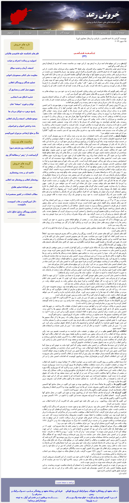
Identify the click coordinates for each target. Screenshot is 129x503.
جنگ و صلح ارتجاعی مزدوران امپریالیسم (22, 133)
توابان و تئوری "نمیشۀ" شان (22, 104)
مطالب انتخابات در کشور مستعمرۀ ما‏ (22, 194)
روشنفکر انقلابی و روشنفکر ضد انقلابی (21, 180)
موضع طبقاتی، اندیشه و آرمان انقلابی (21, 118)
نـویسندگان (65, 33)
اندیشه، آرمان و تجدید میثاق (21, 68)
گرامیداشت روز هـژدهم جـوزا (22, 148)
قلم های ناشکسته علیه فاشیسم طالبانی (22, 53)
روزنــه (28, 33)
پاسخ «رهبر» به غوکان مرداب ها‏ (21, 111)
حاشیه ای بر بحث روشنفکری (22, 172)
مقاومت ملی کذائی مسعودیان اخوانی (21, 75)
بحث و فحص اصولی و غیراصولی (21, 126)
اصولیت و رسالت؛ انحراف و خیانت (21, 61)
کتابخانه (47, 33)
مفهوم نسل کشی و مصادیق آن (22, 89)
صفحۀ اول (119, 33)
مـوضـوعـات (101, 33)
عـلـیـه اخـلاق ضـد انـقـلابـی (22, 97)
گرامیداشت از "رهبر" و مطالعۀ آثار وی (22, 155)
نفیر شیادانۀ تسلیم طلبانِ (21, 187)
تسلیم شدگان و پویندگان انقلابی (22, 82)
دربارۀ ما (83, 33)
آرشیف (10, 33)
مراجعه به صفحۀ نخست (65, 482)
